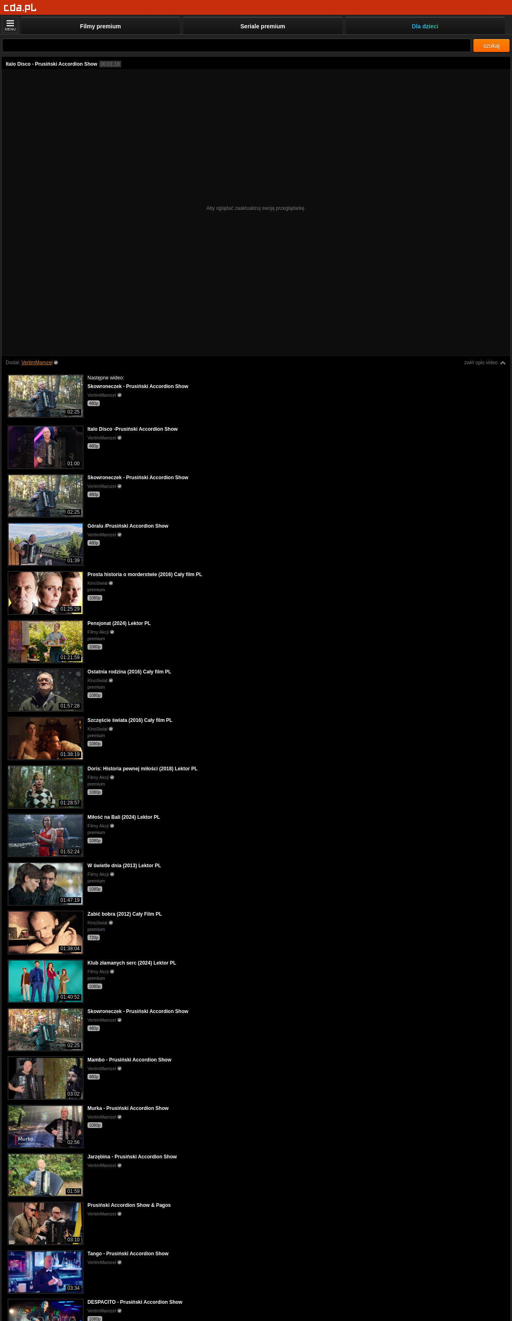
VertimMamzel (37, 362)
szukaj (491, 45)
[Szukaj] (236, 45)
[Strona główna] (20, 8)
